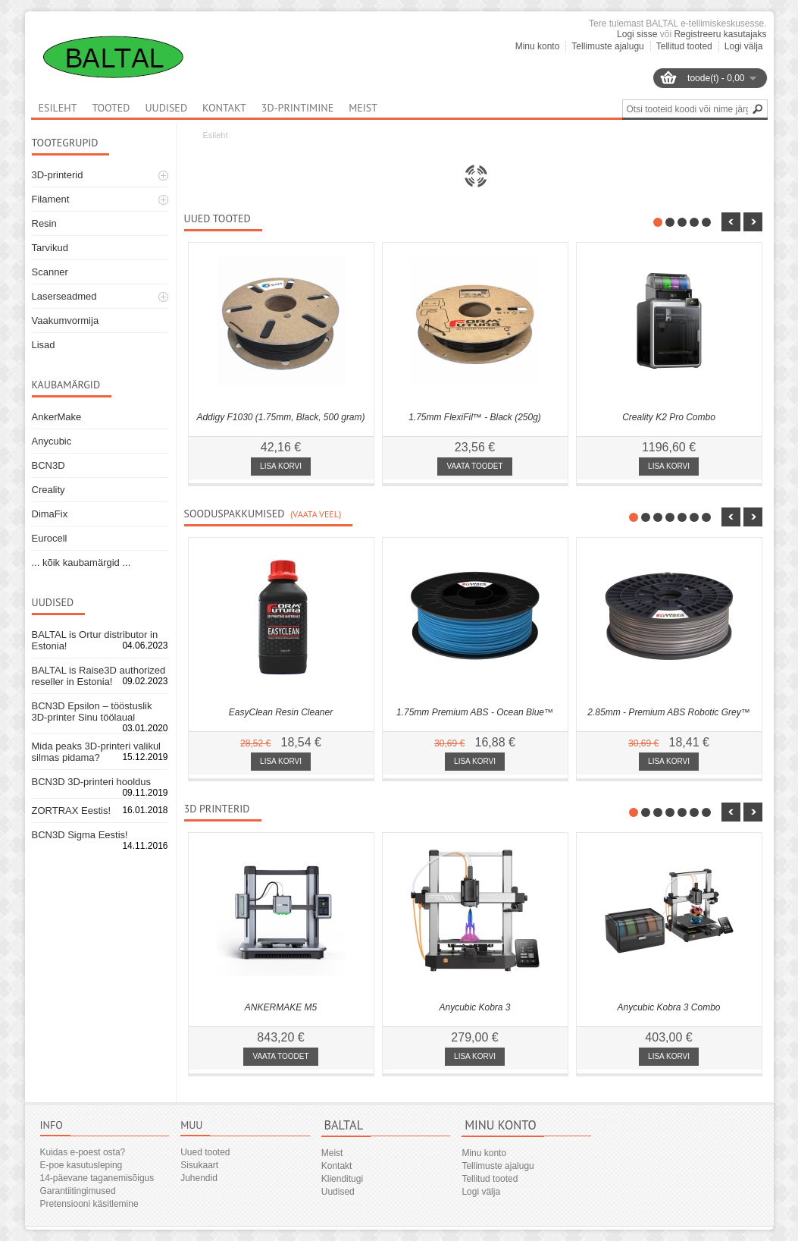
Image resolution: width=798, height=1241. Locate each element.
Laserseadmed (64, 296)
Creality (48, 489)
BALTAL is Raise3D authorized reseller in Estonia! (99, 675)
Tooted (111, 108)
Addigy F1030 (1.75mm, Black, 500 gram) (280, 417)
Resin (44, 223)
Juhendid (198, 1178)
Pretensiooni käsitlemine (89, 1204)
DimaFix (50, 514)
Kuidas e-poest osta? (83, 1152)
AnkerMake (57, 417)
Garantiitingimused (78, 1191)
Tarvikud (50, 247)
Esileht (215, 135)
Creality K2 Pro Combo (668, 417)
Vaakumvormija (65, 320)
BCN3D (48, 465)
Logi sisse (637, 34)
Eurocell (49, 538)
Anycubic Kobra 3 (474, 1007)
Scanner (50, 272)
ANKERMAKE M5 (281, 1007)
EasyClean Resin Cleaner (281, 712)
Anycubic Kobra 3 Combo (668, 1007)
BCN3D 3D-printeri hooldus (92, 781)
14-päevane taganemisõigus (97, 1178)
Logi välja (743, 46)
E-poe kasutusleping (81, 1165)
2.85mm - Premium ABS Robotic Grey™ (668, 712)
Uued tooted (205, 1152)
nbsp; (730, 221)
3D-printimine (297, 108)
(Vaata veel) (315, 514)
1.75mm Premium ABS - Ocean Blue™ (474, 712)
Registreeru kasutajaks (720, 34)
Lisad (43, 344)
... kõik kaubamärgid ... (81, 562)
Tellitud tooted (684, 46)
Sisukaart (199, 1165)
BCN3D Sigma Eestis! (80, 834)
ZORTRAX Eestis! (71, 810)
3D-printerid (57, 175)
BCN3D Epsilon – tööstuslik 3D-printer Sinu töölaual (92, 711)
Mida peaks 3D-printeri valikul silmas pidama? (96, 751)
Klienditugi (342, 1178)
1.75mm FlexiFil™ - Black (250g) (474, 417)
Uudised (166, 108)
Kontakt (224, 108)
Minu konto (537, 46)
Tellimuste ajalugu (607, 46)
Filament (51, 199)
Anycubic (52, 441)
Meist (363, 108)
